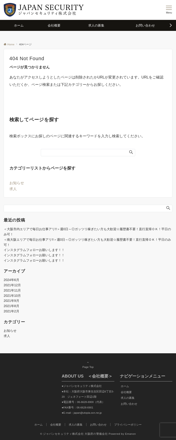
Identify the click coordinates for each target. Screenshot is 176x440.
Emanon (130, 433)
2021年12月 (12, 285)
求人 (13, 189)
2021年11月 (12, 290)
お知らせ (16, 183)
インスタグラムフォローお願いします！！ (34, 250)
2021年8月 (11, 306)
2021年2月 (11, 311)
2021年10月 (12, 295)
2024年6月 (11, 280)
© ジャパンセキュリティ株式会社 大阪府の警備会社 (74, 433)
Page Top (88, 364)
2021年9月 (11, 300)
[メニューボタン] (169, 10)
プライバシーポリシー (128, 424)
